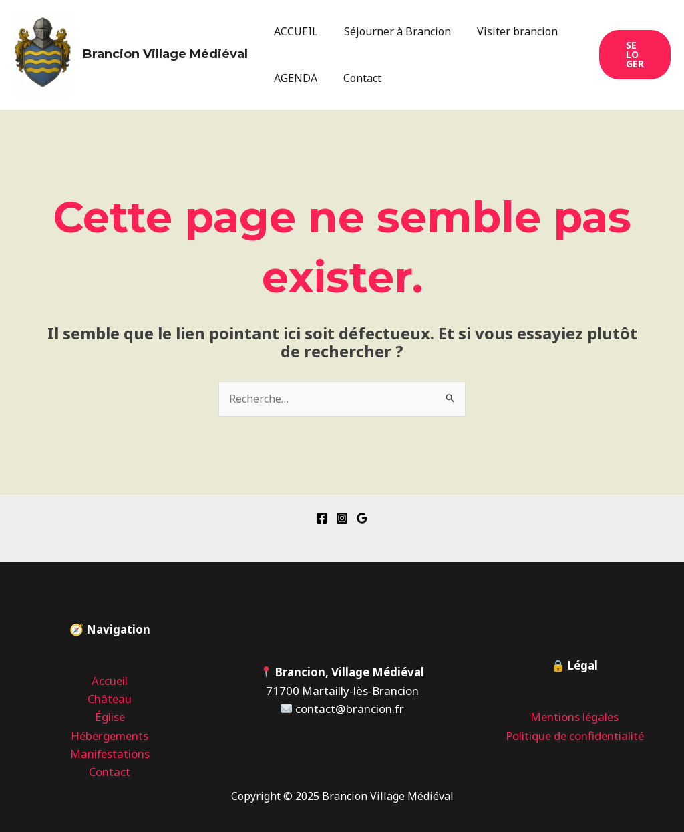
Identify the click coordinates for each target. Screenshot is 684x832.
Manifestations (109, 753)
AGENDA (293, 78)
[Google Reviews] (362, 518)
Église (109, 717)
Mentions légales (575, 717)
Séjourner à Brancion (390, 31)
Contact (356, 78)
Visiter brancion (506, 31)
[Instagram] (342, 518)
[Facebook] (322, 518)
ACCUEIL (294, 31)
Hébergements (109, 735)
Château (109, 698)
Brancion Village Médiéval (165, 54)
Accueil (110, 680)
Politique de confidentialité (574, 735)
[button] (633, 54)
